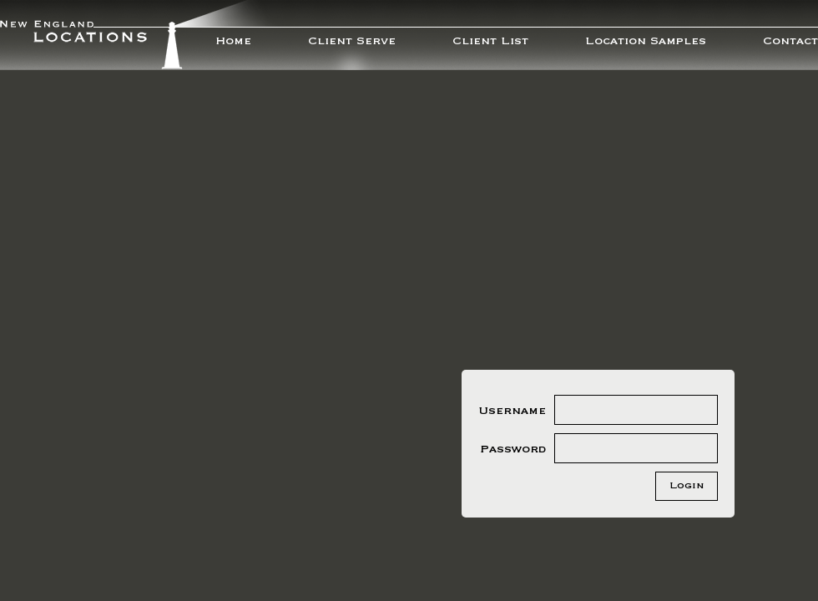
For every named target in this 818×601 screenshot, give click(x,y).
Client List (490, 41)
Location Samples (645, 41)
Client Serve (352, 41)
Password (513, 449)
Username (512, 410)
